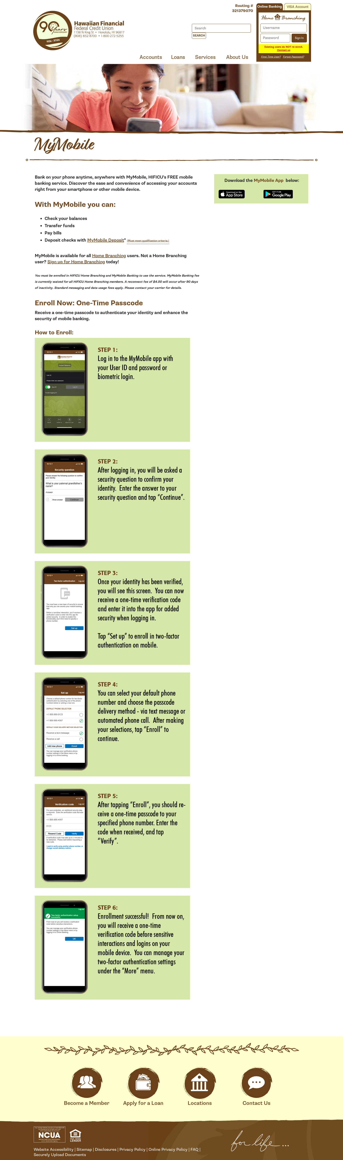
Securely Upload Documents (60, 1154)
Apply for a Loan (143, 1087)
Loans (178, 57)
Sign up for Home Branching (76, 262)
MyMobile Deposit (105, 240)
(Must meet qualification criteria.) (148, 240)
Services (205, 57)
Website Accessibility (54, 1149)
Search (199, 36)
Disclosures (105, 1149)
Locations (199, 1087)
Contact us (283, 50)
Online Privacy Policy (168, 1149)
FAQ (194, 1149)
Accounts (151, 57)
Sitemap (84, 1149)
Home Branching (109, 256)
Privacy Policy (132, 1149)
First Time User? (271, 56)
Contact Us (256, 1087)
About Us (237, 57)
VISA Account (297, 7)
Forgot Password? (293, 56)
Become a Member (86, 1087)
